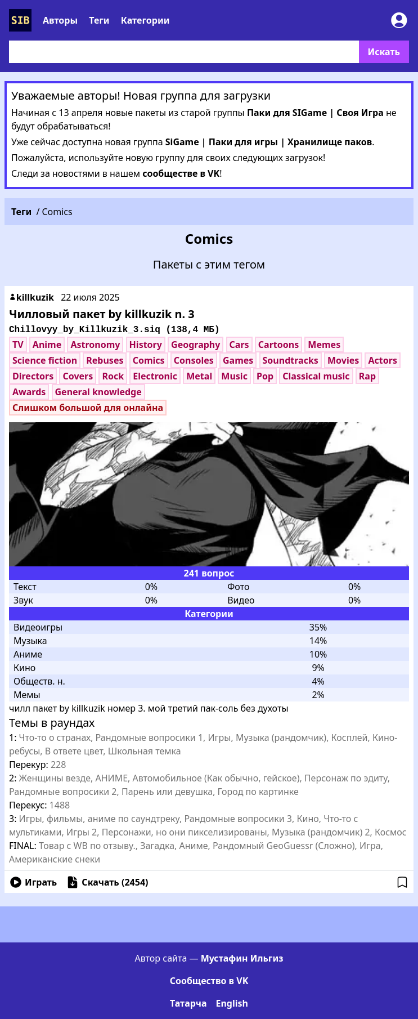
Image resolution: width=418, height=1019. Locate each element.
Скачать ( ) (107, 882)
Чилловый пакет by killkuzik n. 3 (102, 313)
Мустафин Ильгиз (242, 958)
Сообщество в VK (209, 981)
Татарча (188, 1003)
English (231, 1003)
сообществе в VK (180, 173)
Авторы (60, 20)
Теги (99, 20)
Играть (33, 882)
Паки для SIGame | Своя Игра (315, 112)
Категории (145, 20)
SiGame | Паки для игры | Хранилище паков (268, 142)
